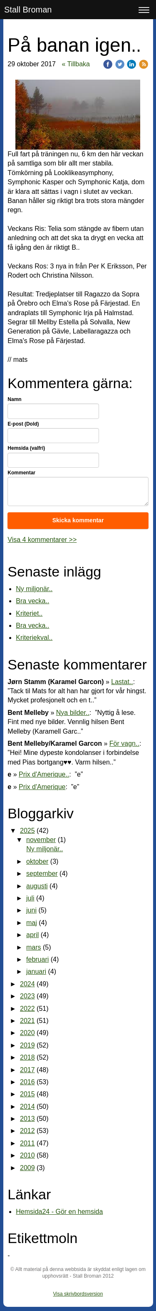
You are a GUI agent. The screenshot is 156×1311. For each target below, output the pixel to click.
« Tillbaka (76, 64)
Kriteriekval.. (34, 637)
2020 (27, 1032)
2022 (27, 1008)
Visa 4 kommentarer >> (42, 539)
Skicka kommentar (78, 520)
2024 (27, 984)
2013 (27, 1118)
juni (31, 910)
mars (33, 947)
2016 (27, 1081)
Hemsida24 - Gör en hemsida (59, 1211)
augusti (37, 886)
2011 (27, 1143)
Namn (14, 399)
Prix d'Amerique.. (44, 774)
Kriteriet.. (29, 613)
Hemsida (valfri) (26, 448)
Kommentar (21, 473)
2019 (27, 1045)
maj (31, 922)
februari (37, 959)
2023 (27, 996)
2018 (27, 1057)
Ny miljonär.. (34, 588)
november (41, 839)
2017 (27, 1069)
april (32, 934)
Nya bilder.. (72, 712)
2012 (27, 1130)
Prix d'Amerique (42, 786)
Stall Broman (28, 9)
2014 (27, 1106)
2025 (27, 830)
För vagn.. (124, 743)
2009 (27, 1167)
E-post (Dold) (23, 424)
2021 (27, 1020)
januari (36, 971)
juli (30, 898)
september (42, 873)
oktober (37, 861)
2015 (27, 1094)
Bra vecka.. (32, 600)
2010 (27, 1155)
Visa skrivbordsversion (78, 1294)
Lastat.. (122, 681)
